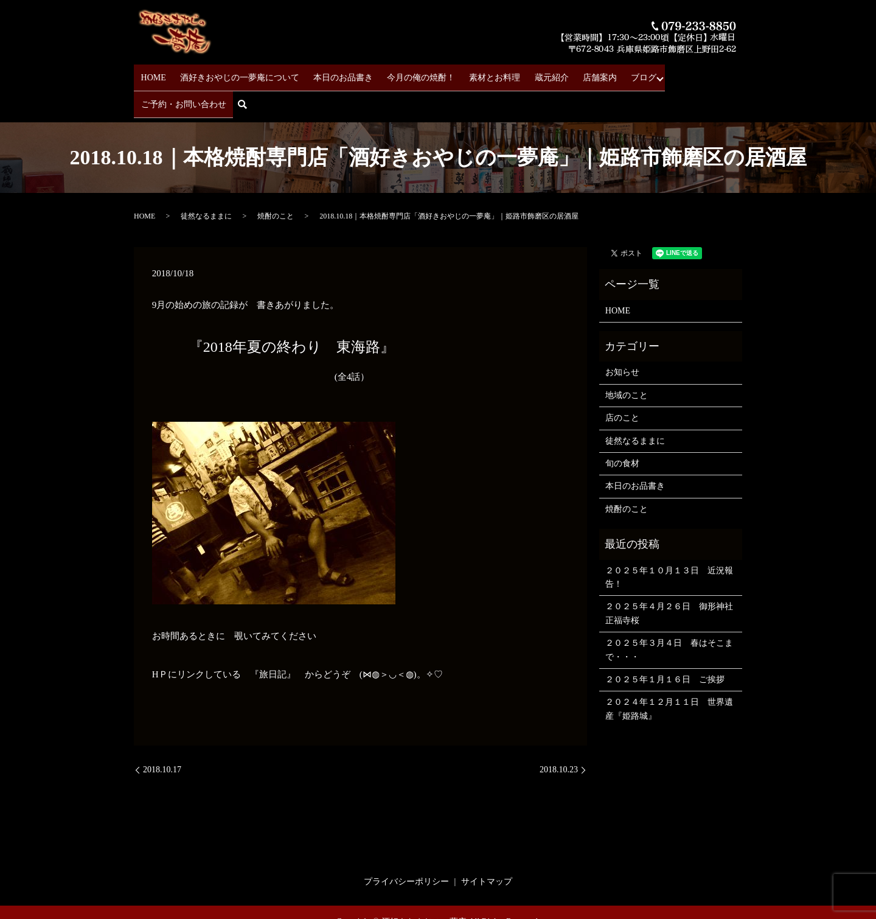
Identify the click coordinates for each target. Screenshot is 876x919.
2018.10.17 (162, 734)
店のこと (622, 383)
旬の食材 (622, 428)
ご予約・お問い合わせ (673, 73)
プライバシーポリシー (406, 846)
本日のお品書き (333, 73)
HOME (154, 73)
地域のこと (626, 360)
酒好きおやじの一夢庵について (234, 73)
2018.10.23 (559, 734)
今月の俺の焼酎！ (405, 73)
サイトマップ (486, 846)
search (736, 74)
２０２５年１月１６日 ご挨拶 (665, 644)
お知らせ (622, 338)
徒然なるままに (206, 181)
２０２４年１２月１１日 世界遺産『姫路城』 (669, 674)
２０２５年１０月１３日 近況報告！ (669, 542)
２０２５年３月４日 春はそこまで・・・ (669, 615)
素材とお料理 (473, 73)
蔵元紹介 (524, 73)
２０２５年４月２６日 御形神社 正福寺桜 (670, 578)
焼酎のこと (275, 181)
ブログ (605, 73)
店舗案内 (567, 73)
